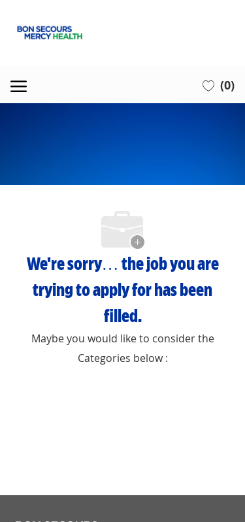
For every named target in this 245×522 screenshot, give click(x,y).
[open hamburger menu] (18, 84)
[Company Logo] (122, 32)
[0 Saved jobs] (219, 84)
